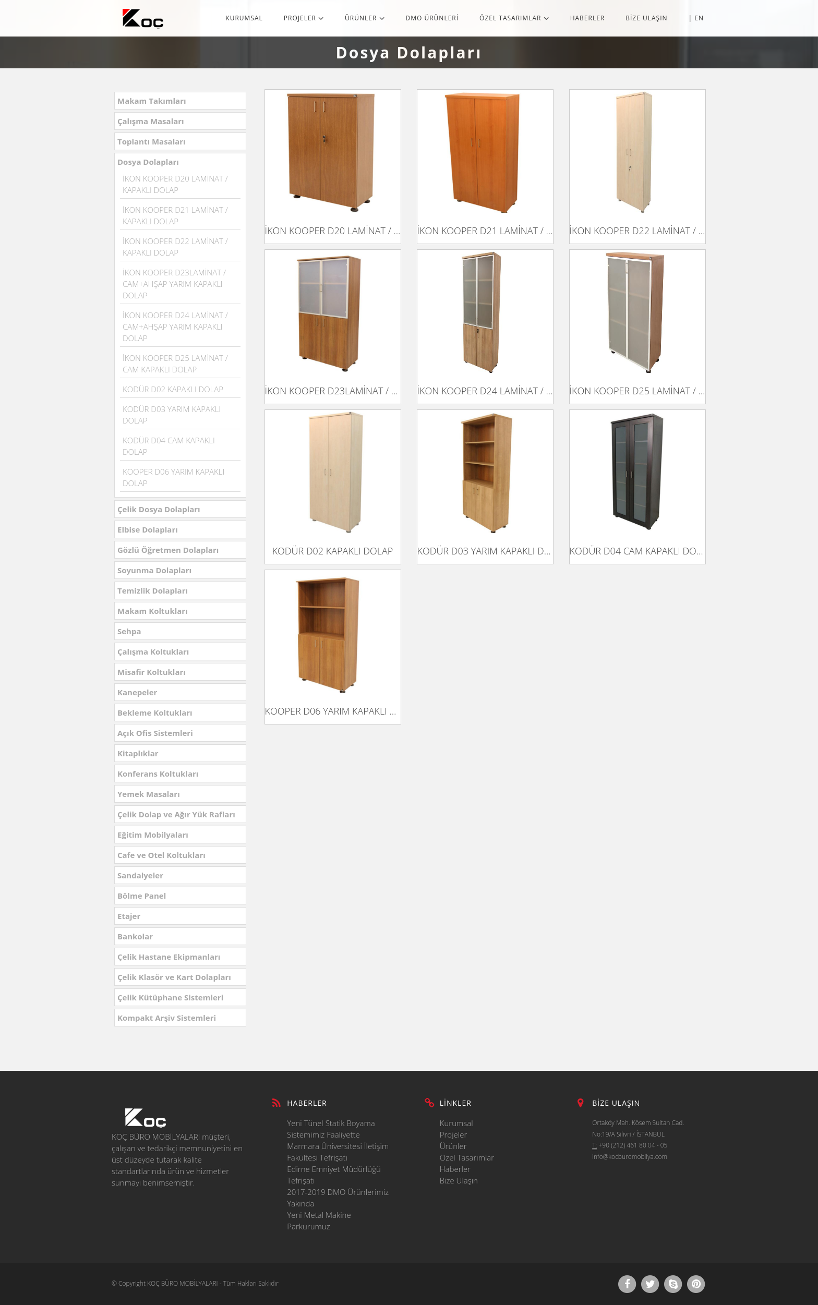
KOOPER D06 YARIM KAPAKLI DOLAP (333, 711)
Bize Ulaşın (459, 1180)
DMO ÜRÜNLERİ (432, 18)
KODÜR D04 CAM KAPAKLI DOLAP (637, 551)
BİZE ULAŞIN (646, 18)
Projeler (453, 1134)
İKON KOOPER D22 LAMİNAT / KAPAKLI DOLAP (637, 230)
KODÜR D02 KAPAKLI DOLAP (173, 389)
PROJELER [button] (304, 18)
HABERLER (587, 18)
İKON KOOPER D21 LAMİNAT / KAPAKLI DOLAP (485, 230)
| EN (696, 18)
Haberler (455, 1169)
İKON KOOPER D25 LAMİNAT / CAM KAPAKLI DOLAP (637, 390)
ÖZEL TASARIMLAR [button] (514, 18)
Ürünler (453, 1146)
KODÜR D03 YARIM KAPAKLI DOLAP (485, 551)
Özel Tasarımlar (467, 1157)
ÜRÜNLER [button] (364, 18)
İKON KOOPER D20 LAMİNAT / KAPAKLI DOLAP (333, 230)
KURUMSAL (243, 18)
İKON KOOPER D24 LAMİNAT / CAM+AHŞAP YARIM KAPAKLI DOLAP (175, 326)
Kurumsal (456, 1123)
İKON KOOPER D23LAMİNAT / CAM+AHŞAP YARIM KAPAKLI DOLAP (174, 283)
